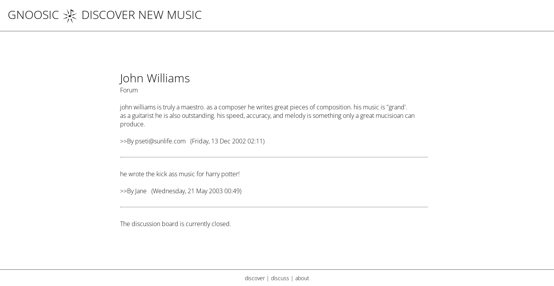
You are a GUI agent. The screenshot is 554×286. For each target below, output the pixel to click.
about (302, 278)
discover (255, 278)
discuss (280, 278)
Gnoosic (33, 14)
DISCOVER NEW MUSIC (132, 14)
